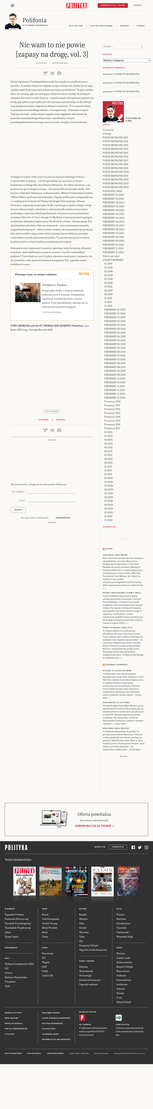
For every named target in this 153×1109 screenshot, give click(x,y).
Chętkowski (122, 973)
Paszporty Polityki (89, 986)
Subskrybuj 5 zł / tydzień (113, 5)
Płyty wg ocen (76, 27)
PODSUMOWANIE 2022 (116, 221)
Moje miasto (122, 1012)
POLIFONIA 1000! (113, 232)
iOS (80, 1066)
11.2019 (108, 343)
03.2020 (108, 527)
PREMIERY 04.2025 (113, 263)
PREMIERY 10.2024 (113, 286)
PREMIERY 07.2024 (113, 274)
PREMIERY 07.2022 (114, 397)
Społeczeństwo (124, 1003)
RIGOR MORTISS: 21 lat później (116, 744)
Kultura (83, 950)
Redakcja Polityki (13, 1054)
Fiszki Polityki (122, 1066)
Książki (83, 956)
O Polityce (9, 1076)
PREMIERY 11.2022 (114, 427)
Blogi (119, 950)
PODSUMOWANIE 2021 (115, 217)
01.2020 (108, 519)
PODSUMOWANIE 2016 (115, 198)
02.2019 (108, 309)
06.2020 (108, 538)
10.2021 (108, 508)
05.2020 (108, 534)
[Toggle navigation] (12, 5)
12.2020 (108, 561)
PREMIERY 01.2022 (114, 351)
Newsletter (99, 888)
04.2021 (108, 485)
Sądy (7, 1027)
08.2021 (108, 500)
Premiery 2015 (112, 462)
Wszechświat (86, 1012)
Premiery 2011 (112, 447)
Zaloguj (138, 5)
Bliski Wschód (49, 969)
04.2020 (108, 531)
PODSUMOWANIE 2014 (115, 190)
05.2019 (108, 320)
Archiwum (122, 1026)
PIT (44, 999)
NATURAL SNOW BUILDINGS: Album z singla (122, 634)
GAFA (45, 1012)
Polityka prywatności (52, 1065)
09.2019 (108, 336)
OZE (44, 1008)
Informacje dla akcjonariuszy (56, 1081)
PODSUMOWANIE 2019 (115, 209)
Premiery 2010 (112, 443)
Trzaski (109, 590)
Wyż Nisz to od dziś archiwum (117, 712)
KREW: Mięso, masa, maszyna (116, 770)
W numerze (10, 950)
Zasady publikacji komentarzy (56, 1060)
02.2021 (108, 477)
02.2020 (108, 523)
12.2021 (108, 515)
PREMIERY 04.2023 (115, 378)
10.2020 (108, 554)
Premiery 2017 (112, 470)
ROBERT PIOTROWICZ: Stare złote (118, 669)
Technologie (85, 1017)
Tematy (120, 1034)
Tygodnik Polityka (14, 956)
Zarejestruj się (63, 519)
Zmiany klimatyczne (90, 1021)
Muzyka (83, 960)
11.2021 (108, 512)
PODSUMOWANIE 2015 (115, 194)
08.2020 (108, 546)
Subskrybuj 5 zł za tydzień (93, 867)
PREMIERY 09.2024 (113, 282)
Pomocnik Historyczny (17, 960)
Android (87, 1066)
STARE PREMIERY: (113, 301)
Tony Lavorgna (52, 413)
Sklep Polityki (123, 1043)
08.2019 (108, 332)
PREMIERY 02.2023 (115, 362)
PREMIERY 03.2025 (113, 255)
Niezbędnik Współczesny (18, 969)
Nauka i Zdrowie (86, 1003)
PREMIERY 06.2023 (115, 393)
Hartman (121, 960)
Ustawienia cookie (50, 1076)
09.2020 (108, 550)
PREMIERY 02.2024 (113, 244)
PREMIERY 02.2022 (115, 358)
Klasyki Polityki (124, 1008)
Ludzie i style (123, 999)
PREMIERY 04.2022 (115, 374)
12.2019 (108, 347)
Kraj (7, 1000)
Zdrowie (83, 1008)
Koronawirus (11, 989)
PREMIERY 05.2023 (115, 385)
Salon (8, 973)
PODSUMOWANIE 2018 (115, 205)
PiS (6, 1009)
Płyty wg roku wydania (101, 27)
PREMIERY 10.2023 (114, 424)
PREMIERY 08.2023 (115, 408)
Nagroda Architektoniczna (93, 991)
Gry (81, 982)
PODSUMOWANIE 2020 (116, 213)
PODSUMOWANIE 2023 (116, 225)
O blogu (107, 175)
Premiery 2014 (112, 458)
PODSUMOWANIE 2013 (115, 186)
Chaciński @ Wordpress (116, 706)
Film (81, 965)
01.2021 (108, 473)
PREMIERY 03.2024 (113, 251)
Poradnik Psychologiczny (18, 965)
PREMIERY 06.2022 (115, 389)
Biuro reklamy (11, 1060)
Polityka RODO (49, 1070)
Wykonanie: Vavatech (101, 1095)
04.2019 (108, 316)
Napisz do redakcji (13, 1065)
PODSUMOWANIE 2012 (115, 182)
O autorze (108, 171)
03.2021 (108, 481)
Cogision (78, 1095)
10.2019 (108, 339)
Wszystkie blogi (124, 978)
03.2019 (108, 313)
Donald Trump (49, 965)
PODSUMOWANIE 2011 (115, 179)
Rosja (45, 973)
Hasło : (22, 502)
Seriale (83, 969)
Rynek (45, 989)
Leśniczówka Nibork (55, 1095)
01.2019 (108, 305)
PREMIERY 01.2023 (114, 355)
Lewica (8, 1014)
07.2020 (108, 542)
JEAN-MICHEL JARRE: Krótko (115, 596)
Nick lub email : (18, 493)
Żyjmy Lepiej (11, 978)
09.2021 (108, 504)
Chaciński (121, 969)
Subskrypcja (118, 888)
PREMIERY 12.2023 (114, 439)
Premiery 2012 (112, 450)
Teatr (82, 978)
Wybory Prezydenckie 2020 (19, 1005)
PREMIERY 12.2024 (113, 293)
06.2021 (108, 492)
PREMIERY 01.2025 (113, 240)
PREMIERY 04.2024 (113, 259)
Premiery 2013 (112, 454)
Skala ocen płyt (111, 297)
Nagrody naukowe (88, 1026)
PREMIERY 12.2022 (114, 435)
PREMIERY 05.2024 (113, 267)
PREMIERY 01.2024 (113, 236)
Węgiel (45, 1003)
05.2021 (108, 489)
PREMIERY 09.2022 (115, 412)
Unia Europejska (50, 960)
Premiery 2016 (112, 466)
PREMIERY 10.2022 (114, 420)
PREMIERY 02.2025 (113, 248)
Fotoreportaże (123, 1021)
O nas (119, 1039)
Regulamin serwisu (51, 1054)
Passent (120, 956)
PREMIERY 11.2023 (114, 431)
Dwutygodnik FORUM (13, 1095)
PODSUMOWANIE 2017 (115, 202)
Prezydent (10, 1023)
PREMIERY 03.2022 (115, 366)
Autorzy (120, 1030)
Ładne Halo (85, 1095)
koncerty (124, 27)
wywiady (141, 27)
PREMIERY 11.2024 (113, 290)
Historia (120, 995)
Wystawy (84, 973)
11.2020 (108, 557)
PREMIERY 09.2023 (115, 416)
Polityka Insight (34, 1095)
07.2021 (108, 496)
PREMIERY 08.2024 (113, 278)
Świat (44, 950)
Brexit (45, 956)
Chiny (45, 978)
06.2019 (108, 324)
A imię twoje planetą (126, 115)
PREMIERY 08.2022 (115, 404)
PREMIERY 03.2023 (115, 370)
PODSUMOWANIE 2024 (116, 228)
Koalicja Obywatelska (16, 1018)
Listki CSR (47, 1017)
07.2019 (108, 328)
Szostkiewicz (123, 965)
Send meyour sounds (123, 580)
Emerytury (47, 995)
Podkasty (121, 1017)
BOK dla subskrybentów (16, 1070)
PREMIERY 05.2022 (115, 381)
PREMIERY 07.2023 (114, 401)
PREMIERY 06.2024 (113, 271)
